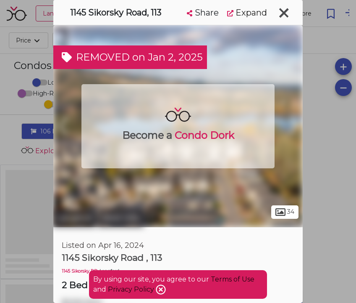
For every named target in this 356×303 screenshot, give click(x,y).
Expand (247, 13)
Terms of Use (232, 279)
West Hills (120, 218)
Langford (75, 218)
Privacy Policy (132, 289)
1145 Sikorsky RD (79, 271)
